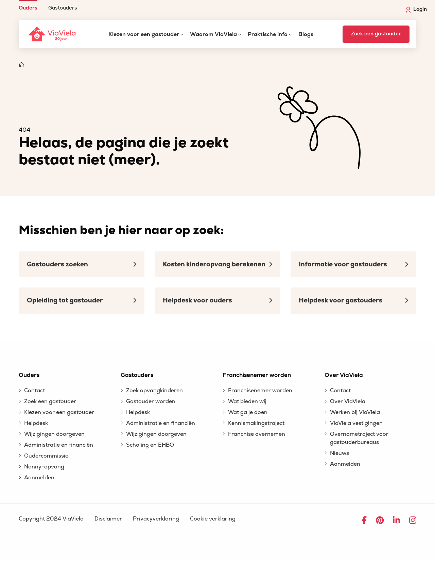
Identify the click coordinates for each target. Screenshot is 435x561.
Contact (34, 390)
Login (416, 9)
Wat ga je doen (247, 412)
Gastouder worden (150, 401)
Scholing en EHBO (150, 445)
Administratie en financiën (58, 445)
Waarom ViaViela (213, 34)
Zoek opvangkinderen (154, 390)
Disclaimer (108, 518)
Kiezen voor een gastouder (143, 34)
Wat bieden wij (247, 401)
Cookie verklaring (213, 518)
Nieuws (339, 453)
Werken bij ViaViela (355, 412)
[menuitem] (28, 5)
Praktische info (268, 34)
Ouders (28, 8)
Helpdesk (36, 423)
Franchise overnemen (256, 434)
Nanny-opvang (44, 466)
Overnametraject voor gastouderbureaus (359, 438)
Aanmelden (39, 477)
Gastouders (62, 8)
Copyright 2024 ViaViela (51, 518)
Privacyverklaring (156, 518)
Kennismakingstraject (256, 423)
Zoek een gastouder (376, 34)
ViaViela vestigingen (356, 423)
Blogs (305, 34)
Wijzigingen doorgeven (54, 434)
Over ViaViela (347, 401)
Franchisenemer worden (260, 390)
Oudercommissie (46, 455)
